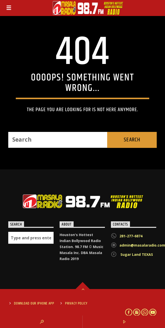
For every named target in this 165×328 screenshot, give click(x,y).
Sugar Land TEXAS (136, 254)
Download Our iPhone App (34, 303)
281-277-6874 (130, 236)
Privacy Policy (76, 303)
